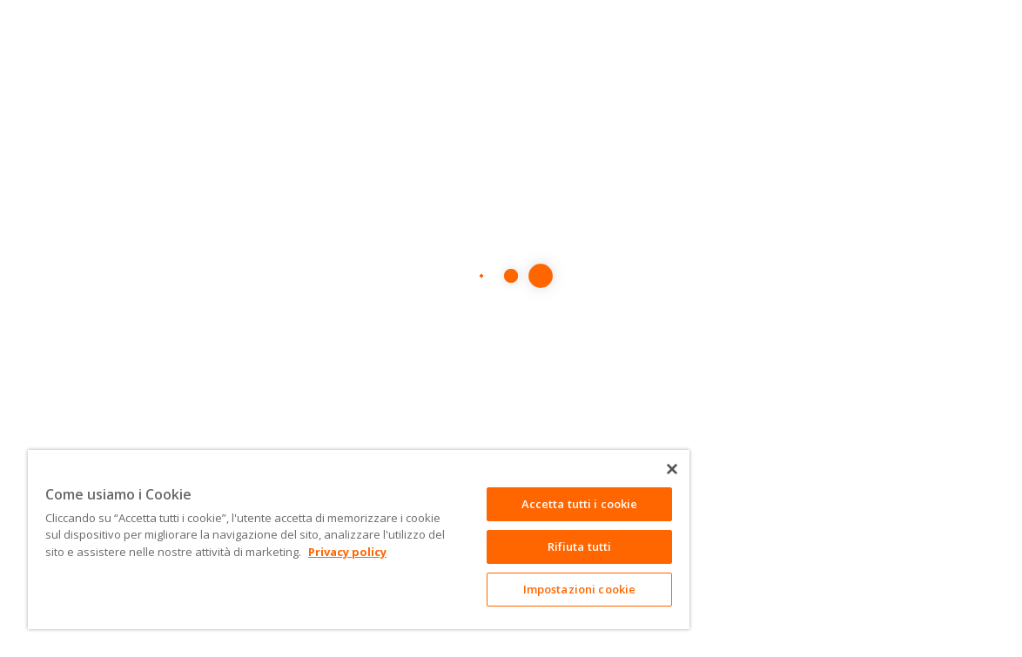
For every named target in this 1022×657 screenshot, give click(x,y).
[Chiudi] (672, 469)
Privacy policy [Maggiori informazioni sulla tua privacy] (347, 552)
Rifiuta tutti (580, 546)
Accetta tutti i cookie (579, 504)
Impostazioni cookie (579, 589)
